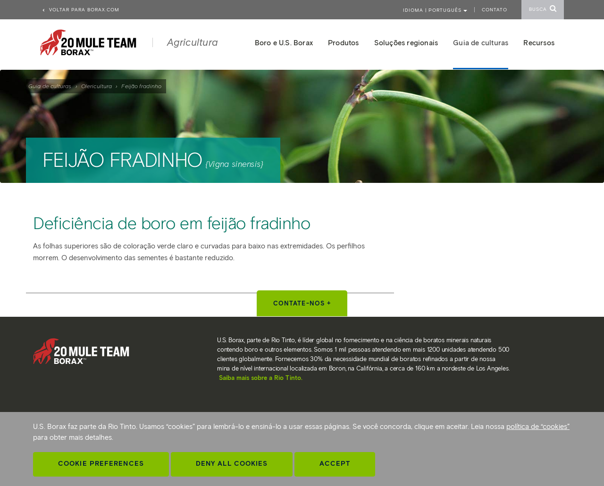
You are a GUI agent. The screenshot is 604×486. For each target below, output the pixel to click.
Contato (494, 9)
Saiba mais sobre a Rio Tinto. (260, 377)
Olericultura (96, 86)
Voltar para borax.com (80, 10)
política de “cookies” (538, 426)
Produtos (343, 43)
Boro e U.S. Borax (284, 43)
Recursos (538, 43)
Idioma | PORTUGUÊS (435, 10)
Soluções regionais (406, 43)
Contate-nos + (302, 303)
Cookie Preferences (101, 464)
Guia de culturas (50, 86)
